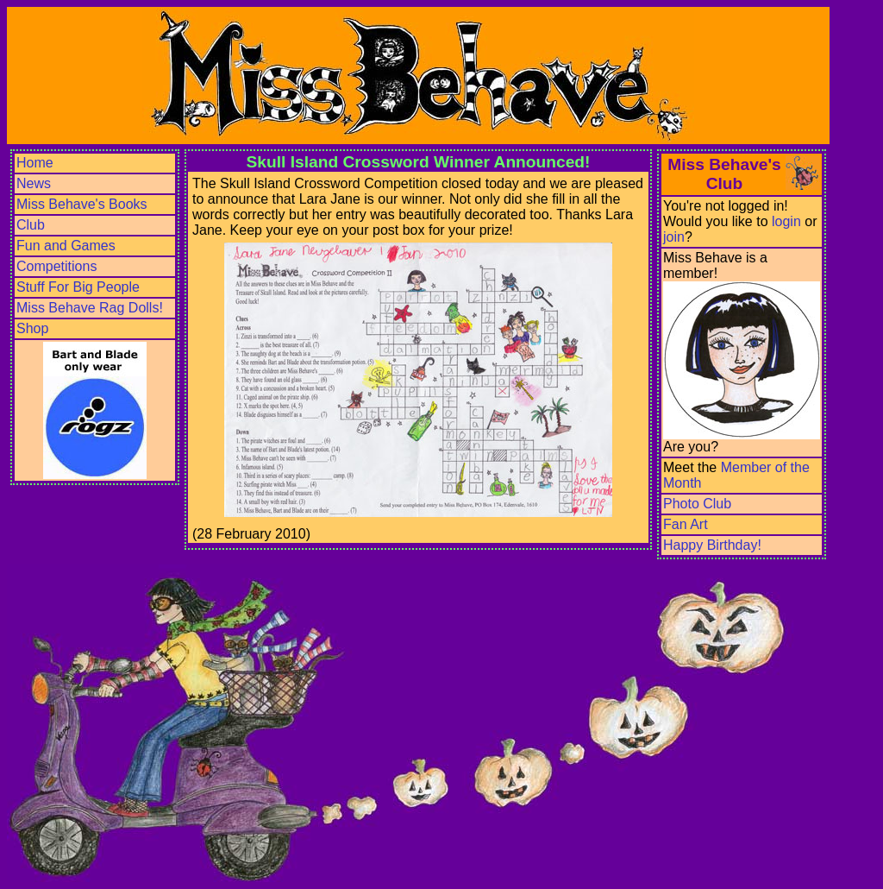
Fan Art (685, 524)
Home (34, 162)
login (786, 221)
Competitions (56, 266)
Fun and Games (66, 245)
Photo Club (697, 503)
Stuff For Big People (78, 287)
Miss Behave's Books (81, 204)
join (674, 237)
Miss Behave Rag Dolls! (89, 307)
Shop (32, 328)
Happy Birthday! (712, 545)
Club (30, 225)
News (33, 183)
